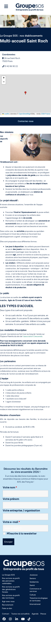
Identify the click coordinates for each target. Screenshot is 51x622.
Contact (5, 614)
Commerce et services (35, 590)
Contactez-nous (25, 121)
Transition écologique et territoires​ (39, 599)
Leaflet (5, 114)
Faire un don (7, 608)
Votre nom (10, 487)
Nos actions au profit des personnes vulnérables (11, 580)
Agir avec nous (8, 601)
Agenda (35, 614)
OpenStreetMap (24, 114)
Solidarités (34, 582)
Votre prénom (11, 499)
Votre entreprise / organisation (21, 510)
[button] (25, 93)
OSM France (45, 114)
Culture (33, 595)
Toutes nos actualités (20, 614)
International (35, 604)
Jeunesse (34, 575)
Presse (43, 614)
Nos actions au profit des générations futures (11, 589)
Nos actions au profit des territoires (11, 596)
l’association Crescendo (32, 336)
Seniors (33, 578)
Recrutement (7, 605)
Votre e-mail (11, 522)
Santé (32, 585)
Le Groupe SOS (8, 575)
